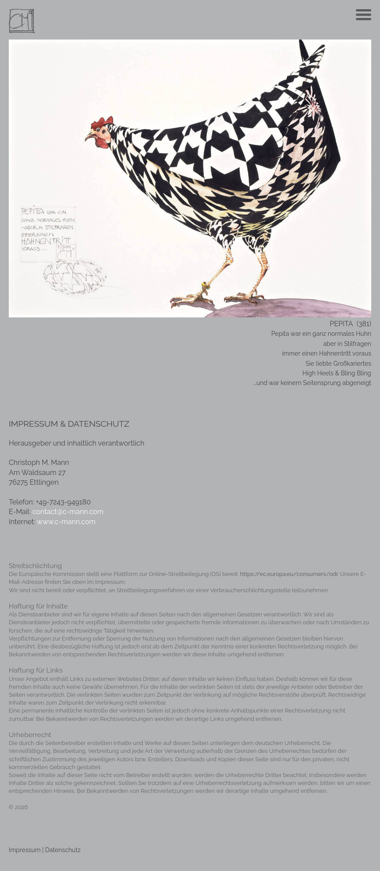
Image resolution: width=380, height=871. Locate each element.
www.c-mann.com (66, 522)
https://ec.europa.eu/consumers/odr (288, 574)
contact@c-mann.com (67, 511)
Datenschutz (63, 849)
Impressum (25, 849)
